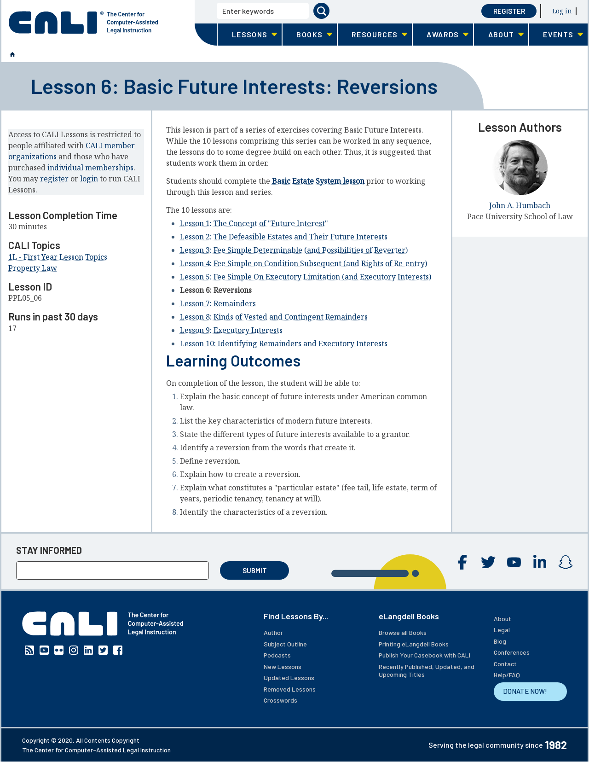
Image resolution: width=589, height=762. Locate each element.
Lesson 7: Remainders (218, 303)
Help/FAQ (507, 675)
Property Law (32, 268)
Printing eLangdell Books (414, 644)
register (54, 179)
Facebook (462, 562)
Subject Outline (285, 644)
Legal (502, 630)
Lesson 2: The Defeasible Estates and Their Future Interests (283, 237)
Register (509, 11)
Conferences (512, 652)
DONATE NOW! (525, 691)
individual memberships (90, 168)
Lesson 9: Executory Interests (231, 330)
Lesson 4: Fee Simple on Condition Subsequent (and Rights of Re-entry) (303, 263)
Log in (562, 10)
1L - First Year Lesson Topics (57, 257)
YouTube (514, 562)
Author (273, 632)
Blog (500, 641)
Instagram (565, 562)
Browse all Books (403, 632)
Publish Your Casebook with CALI (424, 655)
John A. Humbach (519, 205)
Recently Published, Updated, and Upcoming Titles (426, 671)
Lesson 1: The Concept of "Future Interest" (254, 223)
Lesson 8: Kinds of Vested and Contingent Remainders (274, 317)
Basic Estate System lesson (318, 181)
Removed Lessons (290, 689)
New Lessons (282, 666)
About (502, 618)
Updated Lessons (289, 677)
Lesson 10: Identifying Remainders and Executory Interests (283, 343)
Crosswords (280, 700)
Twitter (488, 562)
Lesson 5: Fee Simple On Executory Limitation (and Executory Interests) (305, 277)
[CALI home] (83, 22)
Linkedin (539, 562)
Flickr (59, 650)
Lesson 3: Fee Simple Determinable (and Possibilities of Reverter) (294, 250)
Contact (505, 664)
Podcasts (277, 655)
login (89, 179)
